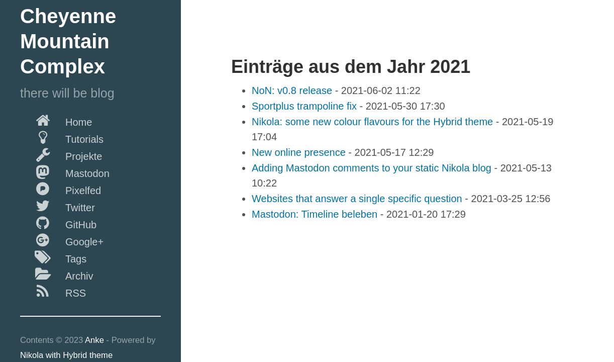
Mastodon (65, 171)
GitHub (58, 222)
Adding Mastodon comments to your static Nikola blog (371, 167)
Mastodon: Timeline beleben (314, 214)
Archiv (56, 274)
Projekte (61, 154)
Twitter (57, 205)
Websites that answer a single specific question (357, 198)
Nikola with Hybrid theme (66, 355)
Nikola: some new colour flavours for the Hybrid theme (372, 121)
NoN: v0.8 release (292, 90)
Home (56, 120)
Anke (94, 340)
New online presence (299, 152)
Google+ (62, 239)
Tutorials (62, 137)
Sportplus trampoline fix (304, 106)
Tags (53, 256)
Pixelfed (60, 188)
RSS (53, 291)
